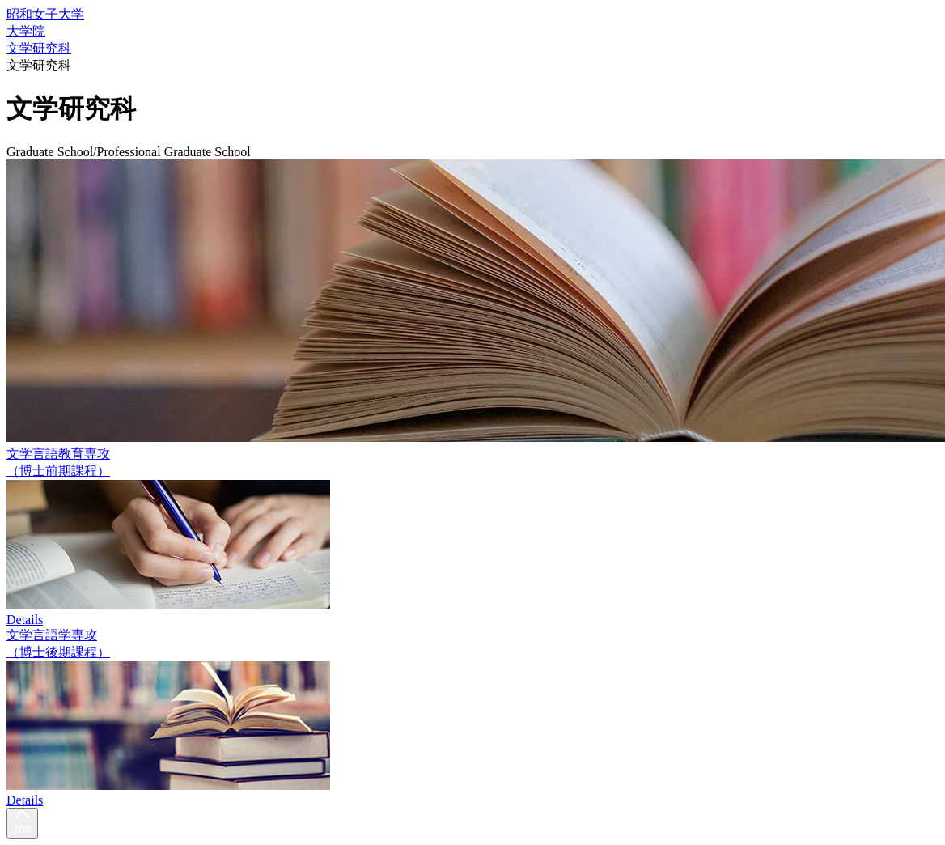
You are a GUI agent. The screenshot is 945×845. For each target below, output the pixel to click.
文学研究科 (38, 48)
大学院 (25, 31)
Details (24, 619)
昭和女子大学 (45, 14)
